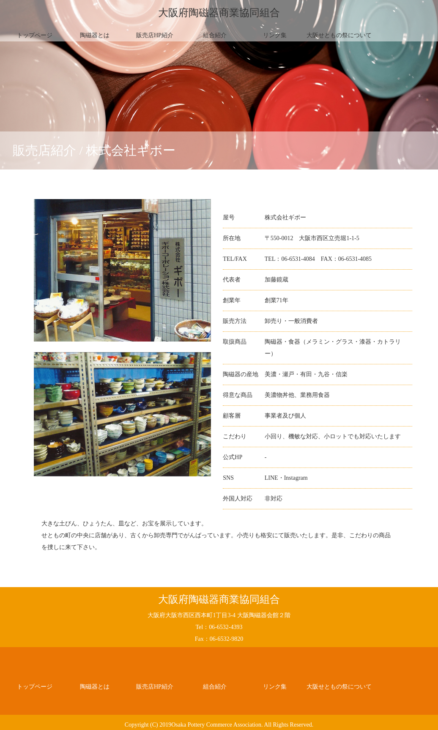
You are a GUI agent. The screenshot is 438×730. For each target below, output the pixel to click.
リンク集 (275, 35)
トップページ (34, 35)
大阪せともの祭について (339, 35)
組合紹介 (215, 35)
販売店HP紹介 (154, 35)
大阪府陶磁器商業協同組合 (219, 12)
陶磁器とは (95, 35)
